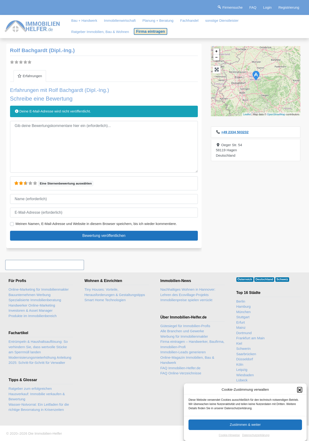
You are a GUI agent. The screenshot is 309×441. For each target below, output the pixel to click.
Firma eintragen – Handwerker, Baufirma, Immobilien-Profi (192, 344)
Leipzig (242, 370)
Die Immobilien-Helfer (45, 433)
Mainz (241, 327)
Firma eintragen (150, 31)
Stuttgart (243, 317)
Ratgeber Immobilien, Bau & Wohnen (100, 32)
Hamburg (243, 306)
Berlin (240, 301)
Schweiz (282, 279)
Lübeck (242, 380)
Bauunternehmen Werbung (30, 295)
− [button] (216, 57)
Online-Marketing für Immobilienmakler (39, 289)
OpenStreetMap (276, 114)
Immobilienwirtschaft (120, 20)
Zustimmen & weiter (245, 431)
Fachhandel (189, 20)
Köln (239, 364)
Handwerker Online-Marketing (32, 305)
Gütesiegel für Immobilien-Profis (185, 326)
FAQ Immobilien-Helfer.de (180, 368)
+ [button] (216, 51)
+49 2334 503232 (235, 132)
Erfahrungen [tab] (30, 76)
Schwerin (243, 349)
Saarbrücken (246, 354)
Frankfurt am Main (250, 338)
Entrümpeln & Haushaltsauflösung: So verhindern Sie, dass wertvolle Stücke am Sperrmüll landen (38, 347)
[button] (299, 396)
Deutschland (264, 279)
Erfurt (240, 322)
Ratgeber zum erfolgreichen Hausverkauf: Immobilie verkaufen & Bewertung (37, 394)
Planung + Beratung (158, 20)
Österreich (245, 279)
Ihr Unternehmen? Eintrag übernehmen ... (44, 265)
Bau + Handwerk (84, 20)
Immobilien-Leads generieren (183, 352)
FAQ (252, 7)
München (243, 312)
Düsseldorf (244, 359)
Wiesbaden (245, 375)
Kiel (239, 343)
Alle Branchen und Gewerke (182, 331)
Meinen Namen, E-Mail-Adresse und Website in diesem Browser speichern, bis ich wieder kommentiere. (96, 224)
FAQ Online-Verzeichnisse (180, 373)
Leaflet (247, 114)
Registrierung (288, 7)
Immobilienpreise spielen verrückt (186, 300)
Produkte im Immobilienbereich (33, 316)
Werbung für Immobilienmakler (184, 336)
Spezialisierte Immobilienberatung (35, 300)
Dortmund (244, 333)
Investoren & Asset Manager (31, 310)
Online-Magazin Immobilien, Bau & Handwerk (187, 360)
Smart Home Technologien (105, 300)
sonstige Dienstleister (222, 20)
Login (267, 7)
